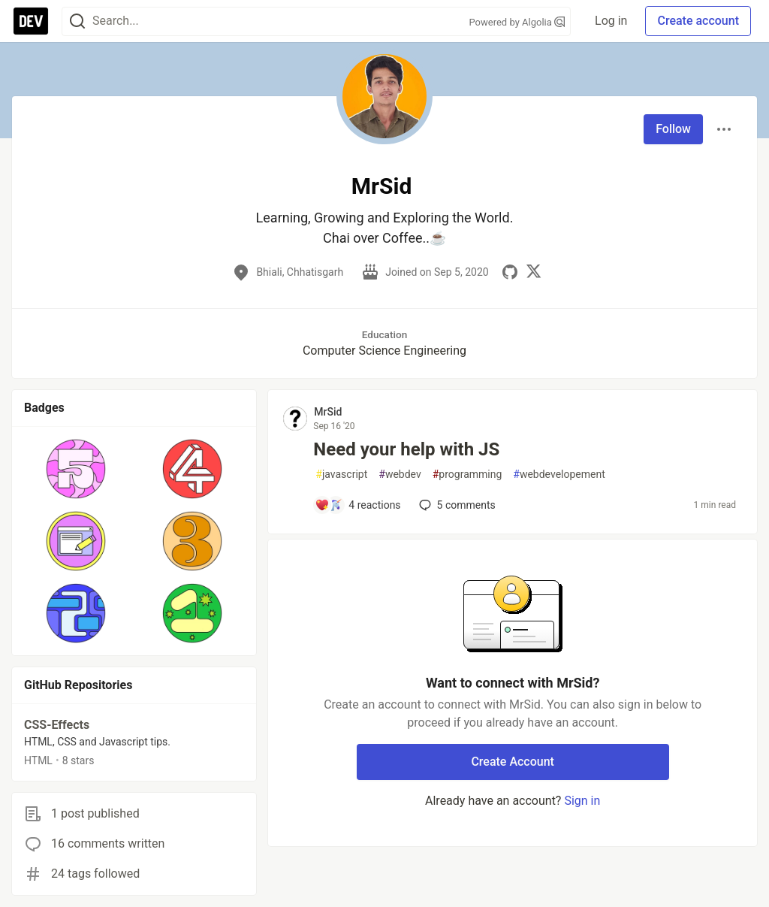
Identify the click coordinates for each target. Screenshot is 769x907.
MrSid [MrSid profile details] (328, 412)
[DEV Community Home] (31, 21)
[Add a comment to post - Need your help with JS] (357, 505)
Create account (698, 21)
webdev (399, 474)
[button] (76, 469)
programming (467, 474)
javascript (341, 474)
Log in (611, 21)
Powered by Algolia (517, 22)
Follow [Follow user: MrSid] (673, 129)
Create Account (512, 761)
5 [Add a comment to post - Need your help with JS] (456, 505)
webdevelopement (559, 474)
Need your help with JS (406, 449)
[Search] (77, 21)
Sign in (582, 801)
